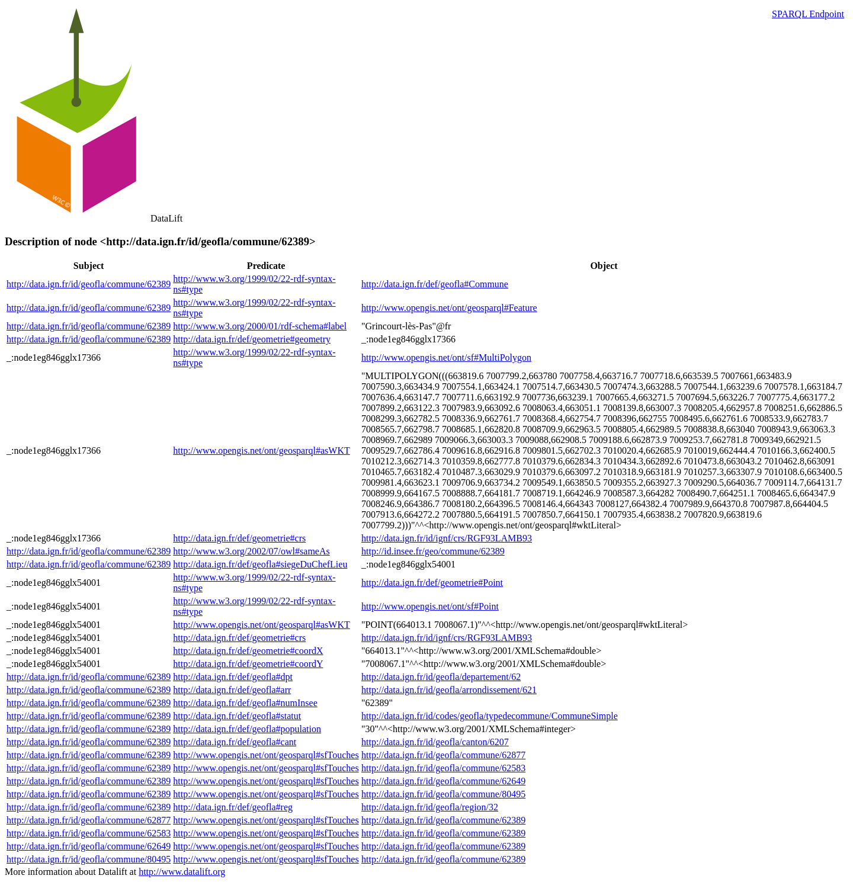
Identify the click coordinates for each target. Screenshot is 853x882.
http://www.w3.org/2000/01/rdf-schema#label (260, 326)
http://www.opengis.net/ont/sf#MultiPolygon (446, 357)
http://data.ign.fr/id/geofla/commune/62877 (443, 755)
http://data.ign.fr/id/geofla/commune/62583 (443, 768)
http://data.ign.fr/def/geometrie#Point (432, 583)
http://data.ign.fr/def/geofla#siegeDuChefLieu (260, 564)
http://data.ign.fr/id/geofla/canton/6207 (435, 742)
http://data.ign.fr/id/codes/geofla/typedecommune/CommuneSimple (489, 716)
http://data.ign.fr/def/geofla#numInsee (245, 703)
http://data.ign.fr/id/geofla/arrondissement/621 (449, 690)
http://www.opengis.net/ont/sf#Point (430, 606)
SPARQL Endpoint (808, 14)
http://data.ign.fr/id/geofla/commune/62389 (89, 284)
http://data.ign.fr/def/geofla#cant (234, 742)
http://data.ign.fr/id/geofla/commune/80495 (443, 794)
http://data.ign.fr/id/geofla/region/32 (429, 807)
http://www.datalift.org (182, 872)
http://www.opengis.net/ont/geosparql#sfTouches (265, 755)
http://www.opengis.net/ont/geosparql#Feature (449, 308)
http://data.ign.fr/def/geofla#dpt (233, 677)
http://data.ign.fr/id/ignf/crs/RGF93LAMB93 (446, 538)
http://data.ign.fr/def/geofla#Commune (434, 284)
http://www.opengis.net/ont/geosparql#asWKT (261, 450)
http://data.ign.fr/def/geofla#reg (233, 807)
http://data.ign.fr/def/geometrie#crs (239, 538)
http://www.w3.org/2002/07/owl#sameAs (251, 551)
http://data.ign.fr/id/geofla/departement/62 (441, 677)
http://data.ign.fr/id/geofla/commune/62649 (443, 781)
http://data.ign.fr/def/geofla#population (247, 729)
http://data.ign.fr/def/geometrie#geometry (252, 339)
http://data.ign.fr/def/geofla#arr (232, 690)
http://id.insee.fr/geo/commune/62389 (433, 551)
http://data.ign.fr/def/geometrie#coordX (248, 651)
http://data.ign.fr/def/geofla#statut (237, 716)
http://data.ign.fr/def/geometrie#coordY (248, 664)
